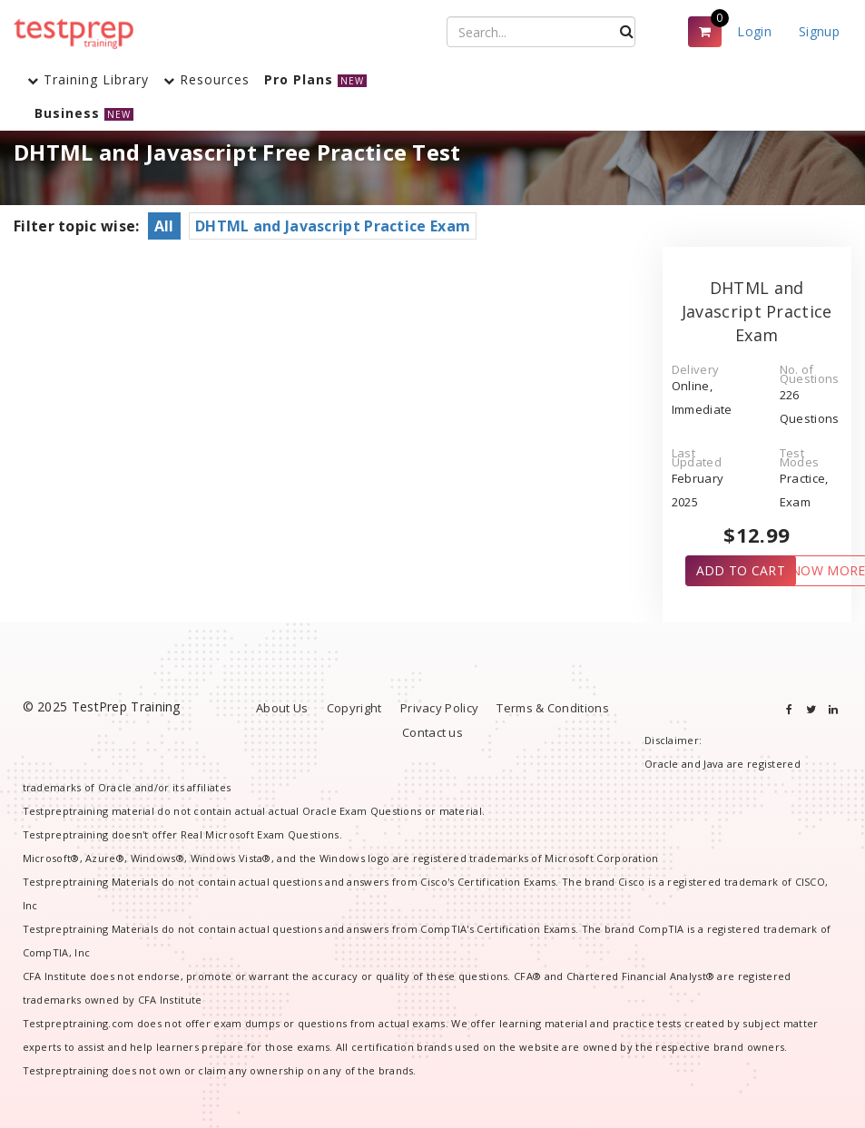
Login (754, 31)
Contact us (432, 732)
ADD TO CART (740, 570)
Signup (819, 31)
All (164, 226)
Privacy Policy (439, 708)
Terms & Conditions (552, 708)
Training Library (88, 79)
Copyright (354, 708)
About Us (282, 708)
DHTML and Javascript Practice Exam (332, 226)
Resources (206, 79)
